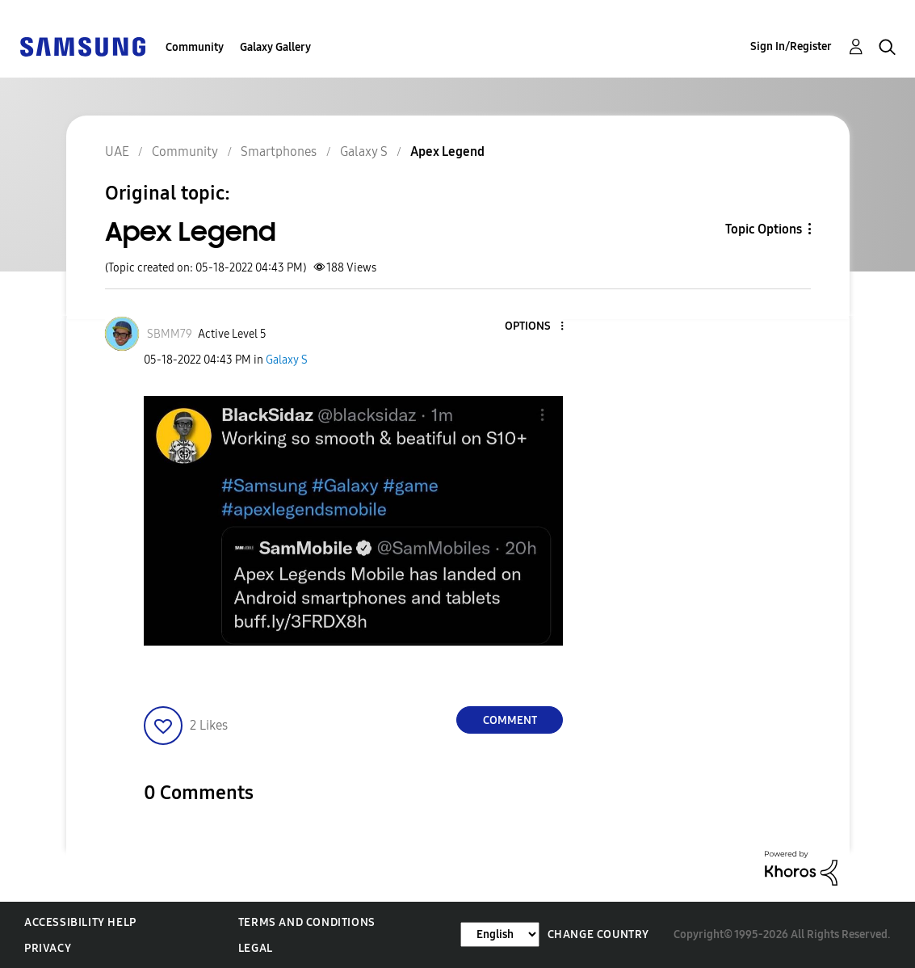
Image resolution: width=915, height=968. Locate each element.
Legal (255, 948)
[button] (535, 327)
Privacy (47, 948)
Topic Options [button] (763, 229)
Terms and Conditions (307, 922)
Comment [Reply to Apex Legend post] (510, 720)
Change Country (598, 934)
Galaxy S (287, 360)
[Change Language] (499, 934)
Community (195, 47)
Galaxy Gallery (275, 47)
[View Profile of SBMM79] (169, 334)
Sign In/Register (791, 46)
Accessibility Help (80, 922)
